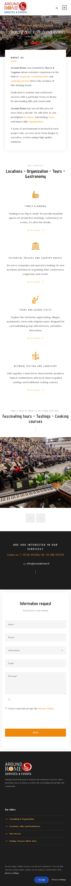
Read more (36, 35)
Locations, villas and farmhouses (24, 826)
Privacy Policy (46, 708)
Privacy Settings (59, 879)
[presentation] (27, 721)
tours (51, 117)
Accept (41, 880)
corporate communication (34, 76)
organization (36, 121)
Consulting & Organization (21, 819)
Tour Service (15, 833)
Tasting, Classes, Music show (23, 841)
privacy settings (12, 873)
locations (29, 117)
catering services (20, 81)
